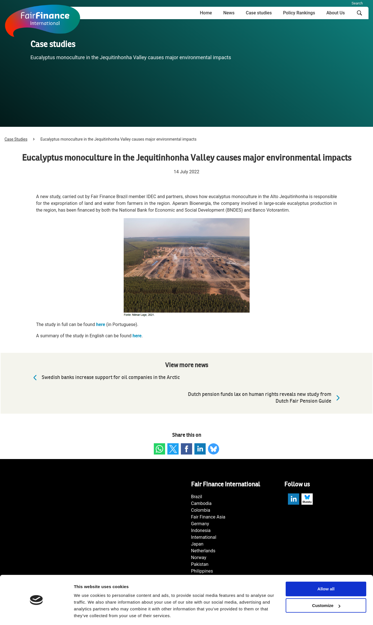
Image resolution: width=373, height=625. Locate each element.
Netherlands (203, 550)
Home (206, 12)
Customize (326, 588)
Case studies (259, 12)
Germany (200, 523)
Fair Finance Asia (208, 517)
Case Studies (16, 139)
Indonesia (201, 530)
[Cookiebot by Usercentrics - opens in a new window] (36, 614)
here (100, 324)
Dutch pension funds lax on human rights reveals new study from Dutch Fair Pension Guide (265, 397)
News (228, 12)
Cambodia (201, 503)
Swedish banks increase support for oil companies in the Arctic (105, 377)
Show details (87, 613)
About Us (335, 12)
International (203, 537)
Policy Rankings (299, 12)
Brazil (196, 496)
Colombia (200, 510)
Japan (197, 544)
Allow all (326, 571)
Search (357, 3)
